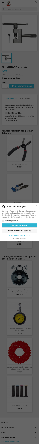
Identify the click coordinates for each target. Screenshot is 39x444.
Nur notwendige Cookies (19, 231)
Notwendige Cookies (10, 221)
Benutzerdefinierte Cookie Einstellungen (19, 235)
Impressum (23, 238)
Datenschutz (16, 238)
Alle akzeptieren (19, 225)
